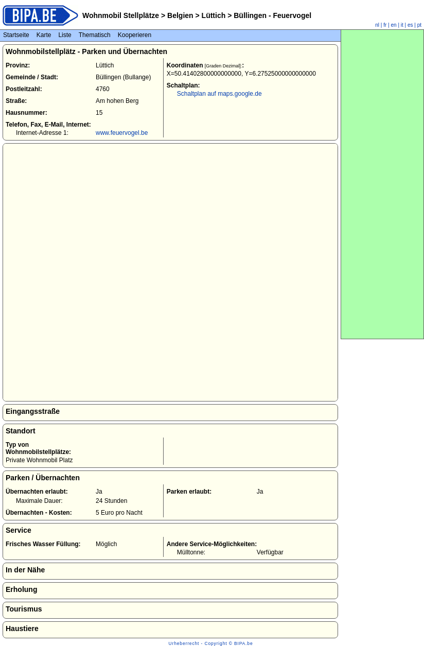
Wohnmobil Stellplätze (120, 15)
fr (384, 25)
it (402, 25)
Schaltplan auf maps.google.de (219, 93)
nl (377, 25)
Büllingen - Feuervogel (271, 15)
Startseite (16, 35)
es (410, 25)
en (394, 25)
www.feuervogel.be (122, 132)
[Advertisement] (382, 184)
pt (419, 25)
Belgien (180, 15)
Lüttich (213, 15)
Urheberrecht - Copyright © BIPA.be (211, 643)
